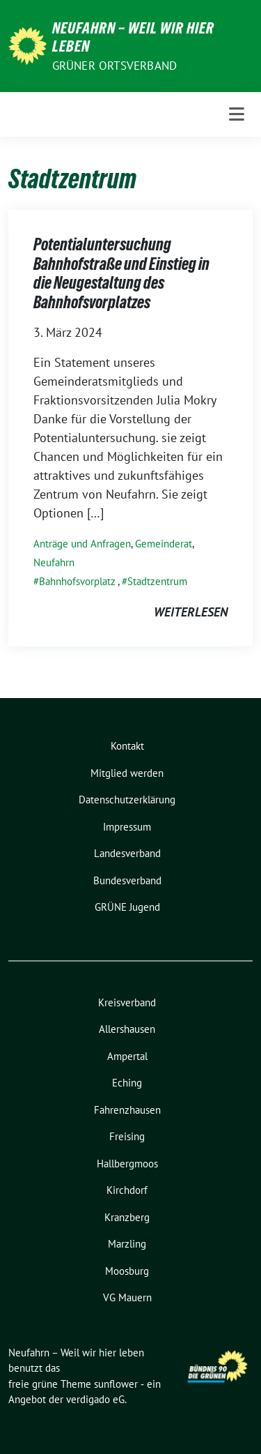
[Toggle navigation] (237, 114)
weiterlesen (191, 612)
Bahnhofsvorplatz (77, 581)
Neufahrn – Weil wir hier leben (133, 37)
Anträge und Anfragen (82, 543)
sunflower (116, 1384)
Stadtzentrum (157, 581)
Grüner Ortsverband (114, 65)
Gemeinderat (163, 543)
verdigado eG (95, 1399)
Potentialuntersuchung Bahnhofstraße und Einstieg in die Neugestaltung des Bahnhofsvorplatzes (121, 273)
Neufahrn (53, 562)
